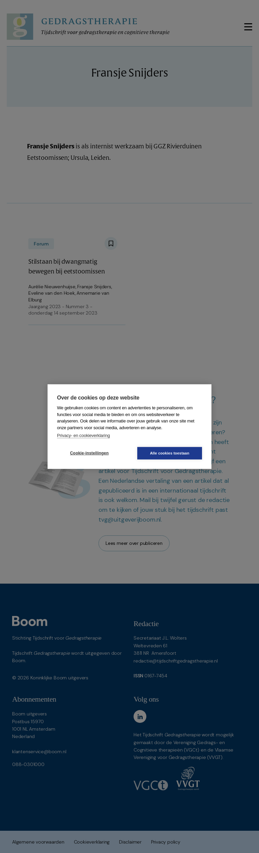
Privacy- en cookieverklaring (83, 435)
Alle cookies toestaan (170, 453)
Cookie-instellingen (89, 453)
